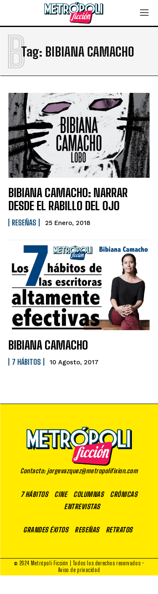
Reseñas (24, 222)
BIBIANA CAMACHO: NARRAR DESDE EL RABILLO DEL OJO (68, 199)
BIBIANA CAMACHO (48, 345)
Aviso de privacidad (79, 570)
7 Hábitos (26, 362)
